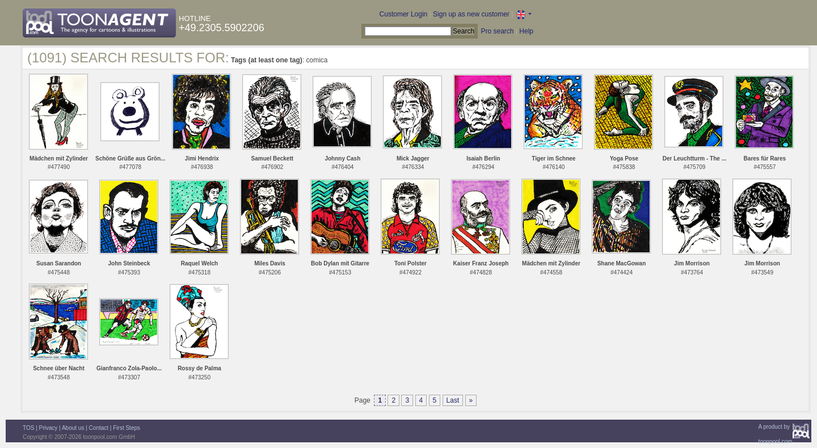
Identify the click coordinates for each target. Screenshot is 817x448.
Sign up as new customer (471, 14)
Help (526, 31)
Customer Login (404, 14)
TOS (28, 428)
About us (73, 428)
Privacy (48, 428)
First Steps (126, 428)
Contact (98, 428)
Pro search (497, 31)
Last (453, 400)
